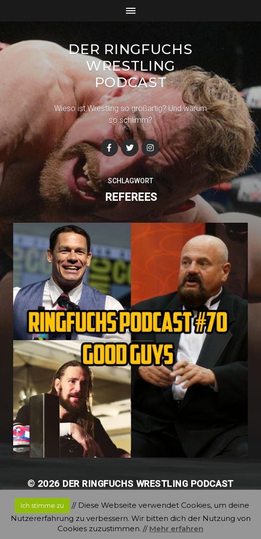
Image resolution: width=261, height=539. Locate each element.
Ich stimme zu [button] (42, 505)
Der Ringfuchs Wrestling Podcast (130, 66)
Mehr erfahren (176, 528)
